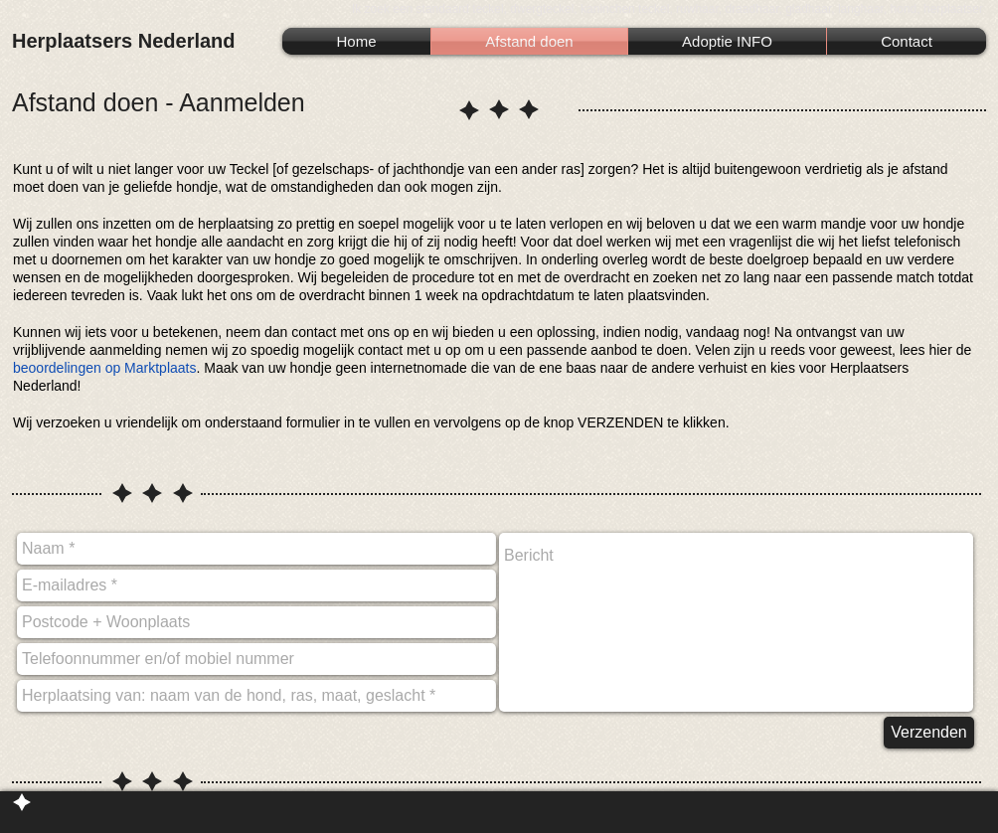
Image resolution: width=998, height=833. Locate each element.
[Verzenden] (929, 733)
